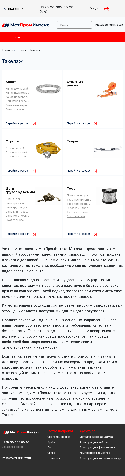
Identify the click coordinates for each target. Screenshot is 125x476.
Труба (51, 442)
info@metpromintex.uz (109, 24)
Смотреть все (15, 109)
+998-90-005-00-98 (56, 7)
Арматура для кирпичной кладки (101, 458)
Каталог (21, 50)
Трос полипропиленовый (83, 203)
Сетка (51, 452)
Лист (50, 447)
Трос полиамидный (79, 199)
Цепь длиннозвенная (19, 211)
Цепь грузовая (15, 203)
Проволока (54, 458)
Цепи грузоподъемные (20, 207)
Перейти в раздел (17, 123)
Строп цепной (15, 148)
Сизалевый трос (77, 208)
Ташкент (13, 8)
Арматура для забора (93, 442)
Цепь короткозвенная (20, 215)
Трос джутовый (77, 212)
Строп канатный (16, 152)
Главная (7, 50)
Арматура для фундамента (97, 447)
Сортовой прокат (58, 436)
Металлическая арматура (96, 436)
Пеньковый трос (78, 195)
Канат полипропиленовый (23, 96)
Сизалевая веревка (18, 105)
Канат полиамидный (19, 92)
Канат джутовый (17, 88)
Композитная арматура (94, 452)
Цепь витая (13, 199)
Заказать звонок (13, 446)
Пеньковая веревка (18, 101)
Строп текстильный (19, 156)
